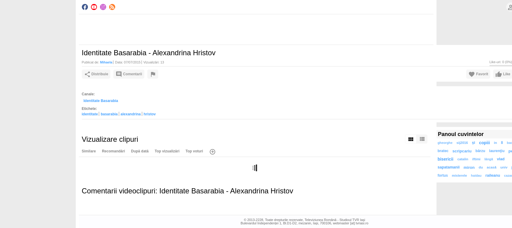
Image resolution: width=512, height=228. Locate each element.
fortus (443, 175)
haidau (476, 175)
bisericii (445, 159)
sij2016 (462, 143)
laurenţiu (497, 151)
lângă (488, 159)
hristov (150, 114)
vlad (500, 159)
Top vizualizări (167, 151)
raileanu (492, 175)
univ (503, 167)
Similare (89, 151)
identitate (90, 114)
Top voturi (194, 151)
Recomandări (113, 151)
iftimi (476, 159)
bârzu (480, 151)
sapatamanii (449, 167)
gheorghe (445, 143)
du (481, 167)
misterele (459, 175)
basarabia (109, 114)
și (473, 143)
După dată (140, 151)
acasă (492, 167)
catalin (462, 159)
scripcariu (462, 151)
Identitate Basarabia (101, 101)
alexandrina (131, 114)
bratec (443, 151)
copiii (484, 143)
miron (469, 167)
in (495, 143)
